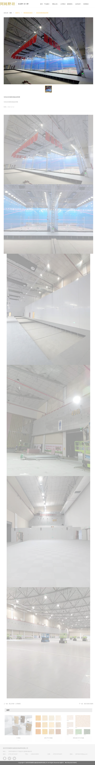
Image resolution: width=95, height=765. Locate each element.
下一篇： (86, 703)
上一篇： (12, 703)
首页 (11, 13)
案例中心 (17, 13)
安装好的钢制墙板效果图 (42, 13)
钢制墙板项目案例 (28, 13)
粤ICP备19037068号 (71, 762)
